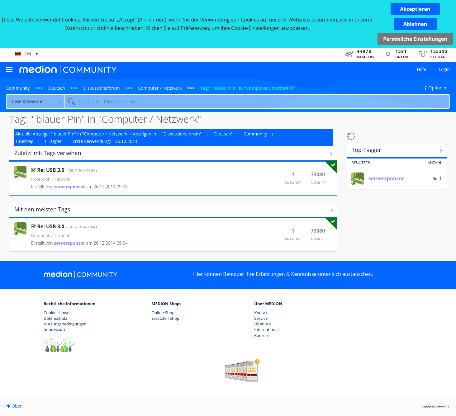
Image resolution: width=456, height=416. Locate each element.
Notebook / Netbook (50, 179)
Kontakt (261, 312)
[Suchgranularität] (35, 101)
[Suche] (257, 101)
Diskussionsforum (101, 88)
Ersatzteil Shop (165, 318)
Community (18, 88)
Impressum (54, 329)
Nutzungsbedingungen (65, 324)
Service (261, 318)
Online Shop (162, 312)
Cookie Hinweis (58, 312)
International (266, 329)
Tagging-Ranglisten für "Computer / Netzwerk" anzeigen (397, 151)
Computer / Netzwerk (160, 88)
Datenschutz (55, 318)
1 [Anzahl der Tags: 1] (440, 178)
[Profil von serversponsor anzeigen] (69, 187)
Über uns (263, 324)
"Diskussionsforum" (182, 134)
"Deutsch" (222, 134)
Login (444, 69)
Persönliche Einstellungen (415, 38)
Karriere (261, 335)
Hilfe (421, 69)
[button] (415, 9)
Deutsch (56, 88)
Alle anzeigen (173, 154)
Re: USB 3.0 (67, 170)
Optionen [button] (438, 88)
